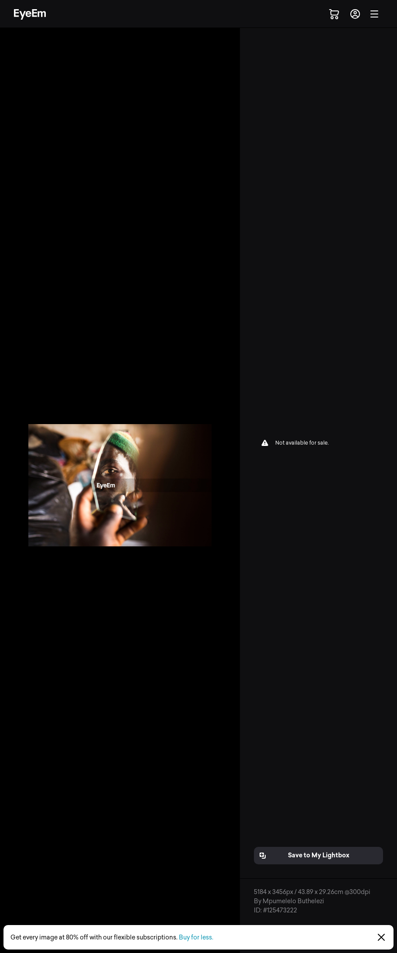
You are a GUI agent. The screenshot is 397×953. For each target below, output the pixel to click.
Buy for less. (196, 937)
